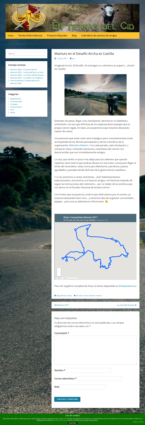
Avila (86, 295)
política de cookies (60, 420)
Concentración (16, 101)
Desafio (92, 295)
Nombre (59, 370)
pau (73, 58)
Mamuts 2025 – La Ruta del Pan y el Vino (26, 72)
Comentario (61, 333)
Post (12, 109)
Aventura (79, 295)
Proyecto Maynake (57, 35)
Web (56, 386)
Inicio (11, 35)
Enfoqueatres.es (127, 286)
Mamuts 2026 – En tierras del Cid (23, 69)
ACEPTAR (72, 423)
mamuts (98, 295)
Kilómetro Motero (78, 145)
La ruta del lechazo (127, 305)
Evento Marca (16, 107)
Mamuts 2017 (61, 305)
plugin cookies (138, 422)
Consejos (14, 104)
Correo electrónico (65, 378)
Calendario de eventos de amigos (99, 35)
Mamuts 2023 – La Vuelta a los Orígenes (26, 78)
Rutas (70, 295)
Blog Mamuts (62, 295)
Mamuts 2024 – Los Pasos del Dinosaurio (27, 75)
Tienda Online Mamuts (30, 35)
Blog (74, 35)
